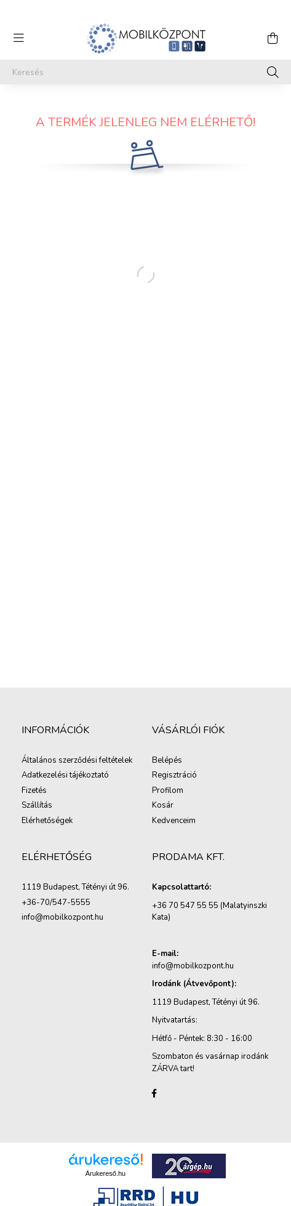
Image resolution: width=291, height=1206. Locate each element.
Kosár (162, 806)
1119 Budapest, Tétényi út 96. (75, 888)
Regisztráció (174, 776)
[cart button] (272, 38)
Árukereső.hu (106, 1173)
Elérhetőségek (47, 821)
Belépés (167, 761)
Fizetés (34, 791)
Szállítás (37, 806)
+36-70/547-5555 (56, 903)
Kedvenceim (174, 821)
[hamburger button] (18, 38)
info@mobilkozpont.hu (62, 918)
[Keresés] (145, 72)
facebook (154, 1093)
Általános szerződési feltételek (77, 761)
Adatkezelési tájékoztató (65, 776)
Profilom (167, 791)
